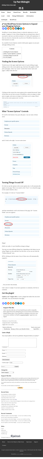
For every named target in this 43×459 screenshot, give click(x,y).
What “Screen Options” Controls (12, 53)
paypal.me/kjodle (25, 315)
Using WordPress (14, 322)
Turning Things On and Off (10, 55)
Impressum (29, 443)
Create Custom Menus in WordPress (11, 419)
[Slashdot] (18, 28)
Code (8, 16)
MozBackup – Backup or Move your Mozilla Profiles (16, 329)
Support (36, 443)
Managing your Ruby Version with (9, 401)
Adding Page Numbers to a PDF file (8, 406)
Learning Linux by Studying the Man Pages (9, 408)
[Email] (11, 28)
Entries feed (3, 432)
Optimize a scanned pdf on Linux (7, 409)
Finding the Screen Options (10, 51)
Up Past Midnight (21, 2)
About (9, 12)
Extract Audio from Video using (8, 404)
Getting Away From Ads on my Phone (8, 397)
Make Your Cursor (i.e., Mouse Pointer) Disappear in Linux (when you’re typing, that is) (18, 402)
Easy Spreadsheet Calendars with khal (8, 396)
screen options (11, 324)
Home (3, 12)
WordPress (13, 19)
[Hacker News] (21, 28)
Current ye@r (5, 364)
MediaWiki (33, 12)
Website (4, 358)
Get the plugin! (7, 57)
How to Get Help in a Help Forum (16, 443)
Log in (2, 430)
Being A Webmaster (18, 16)
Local (2, 16)
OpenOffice (36, 329)
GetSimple (4, 19)
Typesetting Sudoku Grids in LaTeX (8, 399)
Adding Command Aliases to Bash (7, 411)
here (23, 298)
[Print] (13, 28)
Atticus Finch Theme (27, 455)
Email (4, 355)
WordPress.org (4, 435)
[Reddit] (8, 28)
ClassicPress (17, 12)
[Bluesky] (6, 28)
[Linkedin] (16, 28)
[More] (23, 28)
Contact (4, 447)
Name (4, 352)
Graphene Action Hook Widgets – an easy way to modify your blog (18, 417)
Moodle (25, 12)
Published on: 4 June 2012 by (8, 321)
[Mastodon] (3, 28)
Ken (16, 321)
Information (30, 16)
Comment (5, 348)
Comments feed (4, 433)
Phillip (2, 417)
